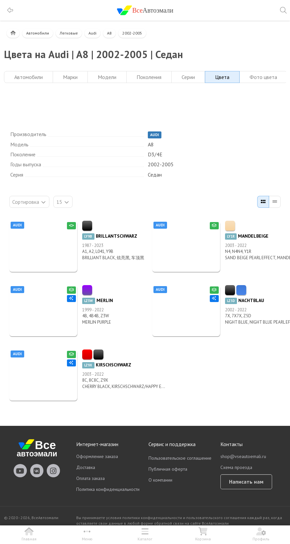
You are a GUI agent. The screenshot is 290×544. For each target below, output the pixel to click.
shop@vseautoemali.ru (243, 456)
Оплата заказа (90, 478)
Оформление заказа (97, 456)
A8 (109, 33)
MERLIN (97, 300)
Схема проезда (236, 467)
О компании (160, 480)
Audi (92, 33)
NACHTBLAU (244, 300)
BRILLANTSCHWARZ (109, 236)
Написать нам (246, 481)
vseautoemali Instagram (53, 470)
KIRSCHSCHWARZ (106, 365)
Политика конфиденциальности (108, 489)
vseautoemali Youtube (20, 470)
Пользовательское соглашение (179, 458)
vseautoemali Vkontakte (36, 470)
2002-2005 (132, 33)
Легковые (69, 33)
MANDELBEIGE (247, 236)
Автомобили (37, 33)
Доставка (85, 467)
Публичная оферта (167, 469)
